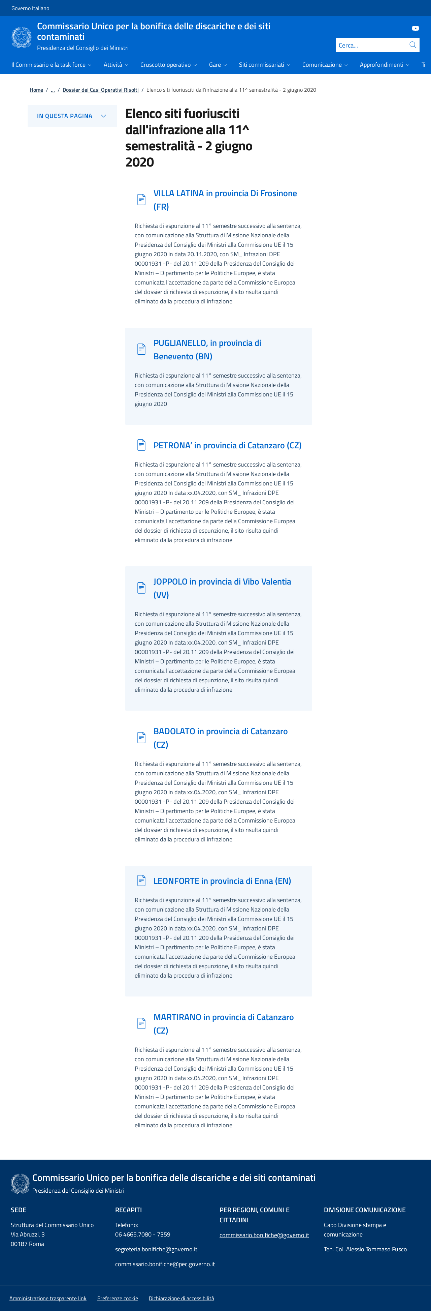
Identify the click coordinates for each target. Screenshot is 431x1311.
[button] (117, 1298)
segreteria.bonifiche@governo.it (156, 1249)
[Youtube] (413, 27)
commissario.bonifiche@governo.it (264, 1235)
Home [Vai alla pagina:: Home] (36, 90)
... (53, 90)
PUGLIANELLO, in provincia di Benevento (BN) (207, 349)
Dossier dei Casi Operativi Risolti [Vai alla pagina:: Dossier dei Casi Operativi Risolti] (101, 90)
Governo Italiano (30, 8)
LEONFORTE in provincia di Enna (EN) (222, 880)
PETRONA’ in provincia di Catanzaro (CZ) (228, 445)
